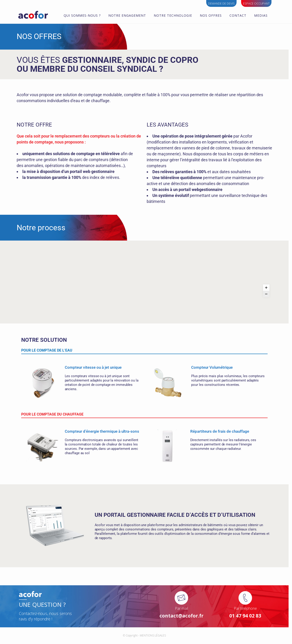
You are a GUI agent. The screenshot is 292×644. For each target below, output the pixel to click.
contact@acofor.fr (183, 618)
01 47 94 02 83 (247, 618)
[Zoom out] (268, 318)
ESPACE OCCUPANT (256, 3)
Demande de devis (221, 3)
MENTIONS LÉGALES (154, 638)
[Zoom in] (268, 311)
